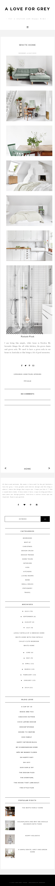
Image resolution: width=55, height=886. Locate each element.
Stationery (27, 588)
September (28, 616)
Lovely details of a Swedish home (29, 633)
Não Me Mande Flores (27, 752)
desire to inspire (26, 732)
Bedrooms (27, 538)
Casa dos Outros (26, 717)
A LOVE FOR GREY (27, 9)
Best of (27, 542)
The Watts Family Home (32, 807)
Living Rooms (28, 575)
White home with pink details (29, 637)
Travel (27, 592)
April (28, 663)
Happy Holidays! (32, 835)
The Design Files (27, 772)
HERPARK (42, 882)
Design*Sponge (27, 727)
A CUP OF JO (26, 706)
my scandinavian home (27, 747)
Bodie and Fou (27, 711)
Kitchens (27, 571)
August (28, 622)
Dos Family (27, 737)
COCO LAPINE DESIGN (26, 722)
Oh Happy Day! (27, 757)
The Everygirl (27, 777)
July (28, 627)
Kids (27, 567)
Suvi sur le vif (27, 767)
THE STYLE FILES (27, 787)
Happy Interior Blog (27, 742)
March (28, 669)
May (28, 658)
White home (29, 645)
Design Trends (27, 555)
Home (27, 469)
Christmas (27, 546)
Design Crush (27, 550)
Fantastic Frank (27, 337)
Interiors (37, 374)
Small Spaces (27, 584)
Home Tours (28, 374)
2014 (27, 687)
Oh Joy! (26, 762)
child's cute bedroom (29, 641)
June (28, 652)
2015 (27, 611)
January (28, 680)
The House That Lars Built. (27, 782)
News (27, 580)
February (28, 674)
